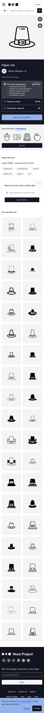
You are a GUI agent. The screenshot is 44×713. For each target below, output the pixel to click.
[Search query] (22, 193)
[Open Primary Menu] (3, 4)
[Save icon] (40, 19)
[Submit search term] (39, 10)
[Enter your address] (22, 674)
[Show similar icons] (40, 25)
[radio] (22, 89)
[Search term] (23, 10)
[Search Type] (5, 10)
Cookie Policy (26, 701)
